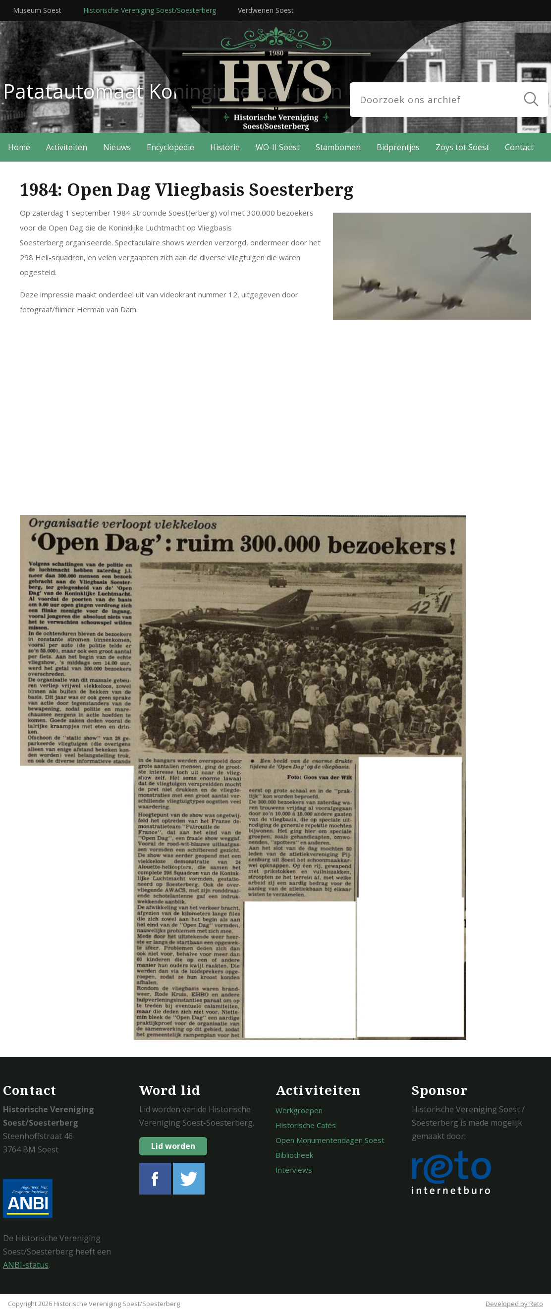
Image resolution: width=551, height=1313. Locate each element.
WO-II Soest (278, 147)
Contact (519, 147)
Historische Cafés (306, 1125)
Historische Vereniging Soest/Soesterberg (149, 10)
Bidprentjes (398, 147)
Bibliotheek (294, 1155)
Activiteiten (66, 147)
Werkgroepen (299, 1110)
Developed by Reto (514, 1303)
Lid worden (173, 1146)
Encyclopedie (170, 147)
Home (19, 147)
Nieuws (117, 147)
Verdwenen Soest (266, 10)
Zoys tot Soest (462, 147)
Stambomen (338, 147)
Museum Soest (37, 10)
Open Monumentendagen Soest (330, 1140)
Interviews (294, 1170)
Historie (225, 147)
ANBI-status (26, 1264)
